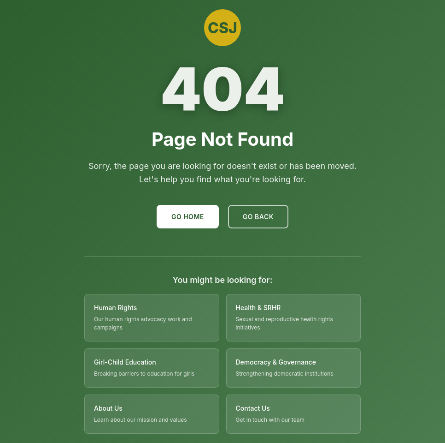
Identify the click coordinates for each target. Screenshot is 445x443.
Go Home (187, 217)
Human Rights (115, 307)
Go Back (258, 217)
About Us (108, 408)
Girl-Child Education (125, 362)
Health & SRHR (258, 307)
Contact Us (253, 408)
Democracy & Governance (276, 362)
